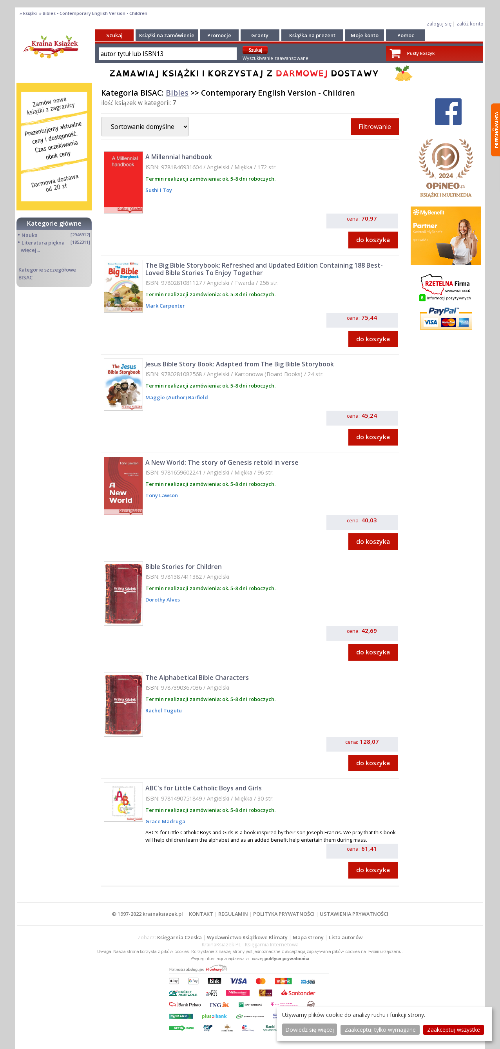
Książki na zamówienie (166, 35)
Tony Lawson (161, 495)
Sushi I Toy (158, 190)
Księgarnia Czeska (179, 937)
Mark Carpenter (165, 305)
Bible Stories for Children (183, 566)
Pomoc (405, 35)
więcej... (30, 250)
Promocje (219, 35)
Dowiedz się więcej (309, 1029)
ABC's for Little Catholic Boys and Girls (203, 788)
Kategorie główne (54, 223)
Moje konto (365, 35)
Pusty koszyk (421, 53)
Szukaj (114, 35)
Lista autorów (345, 937)
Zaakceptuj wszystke (453, 1029)
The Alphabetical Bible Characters (197, 677)
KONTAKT (201, 913)
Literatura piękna (43, 242)
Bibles (177, 92)
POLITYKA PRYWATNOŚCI (284, 913)
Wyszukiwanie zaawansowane (275, 58)
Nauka (30, 235)
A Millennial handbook (178, 156)
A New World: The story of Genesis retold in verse (222, 462)
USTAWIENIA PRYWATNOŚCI (354, 913)
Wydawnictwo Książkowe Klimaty (247, 937)
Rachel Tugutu (163, 710)
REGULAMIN (233, 913)
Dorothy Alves (162, 599)
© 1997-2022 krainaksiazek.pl (147, 913)
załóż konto (470, 23)
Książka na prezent (312, 35)
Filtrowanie (375, 126)
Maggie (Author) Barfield (176, 397)
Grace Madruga (165, 821)
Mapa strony (308, 937)
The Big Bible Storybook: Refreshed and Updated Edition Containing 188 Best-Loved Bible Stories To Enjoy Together (264, 269)
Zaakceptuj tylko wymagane (380, 1029)
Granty (259, 35)
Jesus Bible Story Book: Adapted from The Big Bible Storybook (239, 364)
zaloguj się (439, 23)
